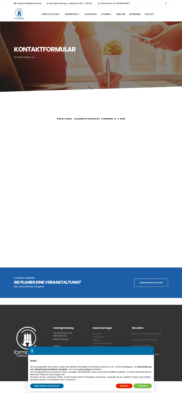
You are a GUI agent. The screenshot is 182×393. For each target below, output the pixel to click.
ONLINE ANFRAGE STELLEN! (151, 283)
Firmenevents (72, 14)
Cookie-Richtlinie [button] (84, 369)
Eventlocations (50, 14)
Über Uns (120, 14)
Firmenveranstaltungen (102, 343)
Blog (44, 28)
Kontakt (149, 14)
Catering (106, 14)
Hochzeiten (91, 14)
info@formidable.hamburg (27, 3)
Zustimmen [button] (143, 386)
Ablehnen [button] (124, 386)
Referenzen (135, 14)
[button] (150, 351)
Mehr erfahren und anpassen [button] (46, 386)
